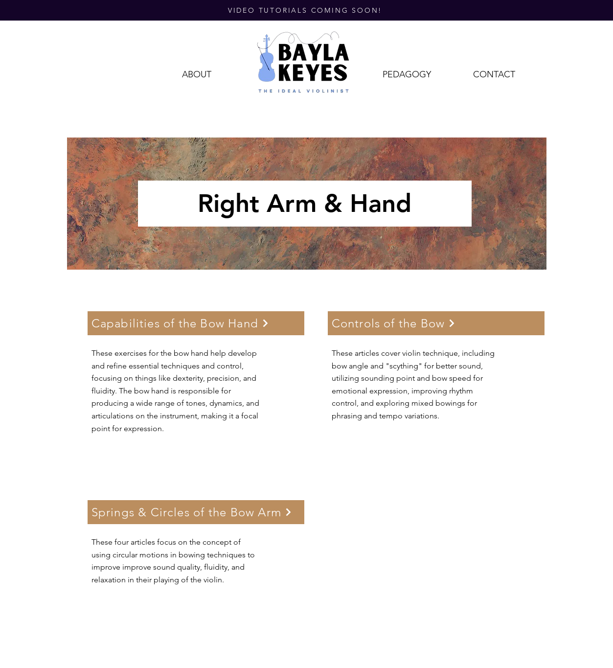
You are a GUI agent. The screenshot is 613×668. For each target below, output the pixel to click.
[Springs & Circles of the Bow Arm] (196, 512)
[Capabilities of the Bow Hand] (196, 323)
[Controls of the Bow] (436, 323)
